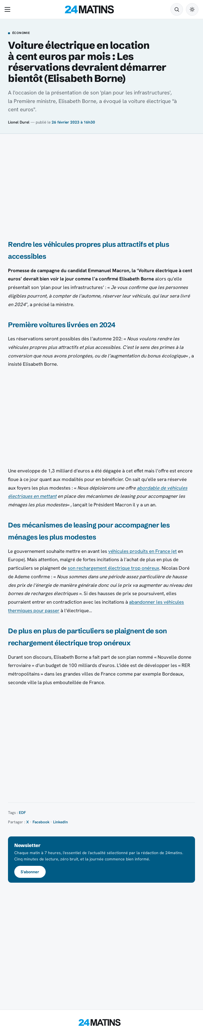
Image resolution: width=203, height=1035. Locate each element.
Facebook (41, 821)
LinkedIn (60, 821)
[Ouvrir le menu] (9, 9)
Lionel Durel (18, 122)
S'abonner (30, 871)
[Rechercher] (176, 9)
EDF (22, 812)
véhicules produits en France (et (142, 551)
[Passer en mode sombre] (192, 9)
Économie (21, 33)
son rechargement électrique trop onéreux (113, 568)
